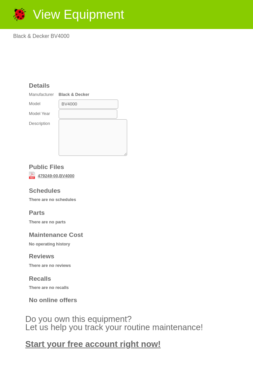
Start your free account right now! (93, 351)
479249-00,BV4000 (56, 182)
